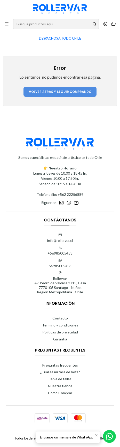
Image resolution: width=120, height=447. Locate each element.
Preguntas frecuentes (60, 365)
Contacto (60, 318)
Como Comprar (60, 393)
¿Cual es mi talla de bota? (60, 372)
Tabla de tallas (60, 379)
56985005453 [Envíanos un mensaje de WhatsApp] (60, 263)
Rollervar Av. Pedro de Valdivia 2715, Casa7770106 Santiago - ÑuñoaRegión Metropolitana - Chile (60, 282)
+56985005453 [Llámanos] (60, 250)
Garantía (60, 339)
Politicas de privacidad (60, 332)
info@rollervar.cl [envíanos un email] (60, 238)
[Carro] (113, 24)
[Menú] (6, 24)
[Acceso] (105, 24)
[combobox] (56, 24)
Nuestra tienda (60, 386)
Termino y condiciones (60, 325)
